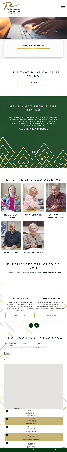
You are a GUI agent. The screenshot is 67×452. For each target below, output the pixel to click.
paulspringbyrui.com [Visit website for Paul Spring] (31, 423)
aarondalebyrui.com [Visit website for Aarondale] (31, 431)
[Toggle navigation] (63, 7)
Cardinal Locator (17, 408)
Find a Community (33, 51)
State (6, 357)
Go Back (33, 82)
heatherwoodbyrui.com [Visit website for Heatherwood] (31, 447)
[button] (48, 395)
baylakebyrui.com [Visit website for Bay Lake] (31, 415)
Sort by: (25, 343)
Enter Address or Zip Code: (11, 344)
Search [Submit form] (7, 353)
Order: (40, 343)
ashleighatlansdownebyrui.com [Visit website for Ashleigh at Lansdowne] (31, 439)
